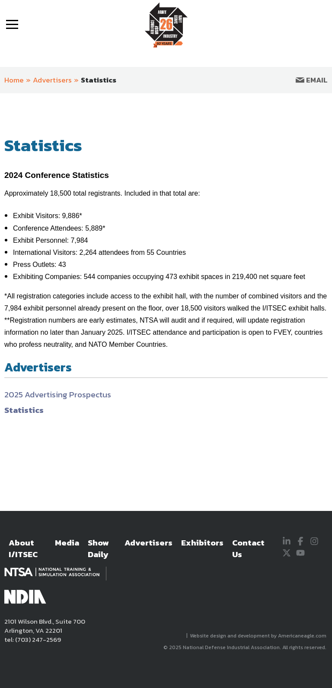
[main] (166, 311)
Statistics (98, 80)
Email (312, 80)
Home (14, 80)
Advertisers (52, 80)
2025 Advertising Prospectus (57, 394)
